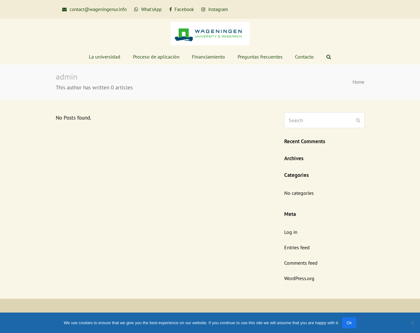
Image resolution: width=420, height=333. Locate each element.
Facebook (183, 9)
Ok (349, 322)
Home (359, 82)
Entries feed (297, 247)
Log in (290, 232)
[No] (412, 322)
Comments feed (301, 263)
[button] (329, 57)
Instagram (217, 9)
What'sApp (151, 9)
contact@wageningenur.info (98, 9)
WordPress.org (299, 278)
